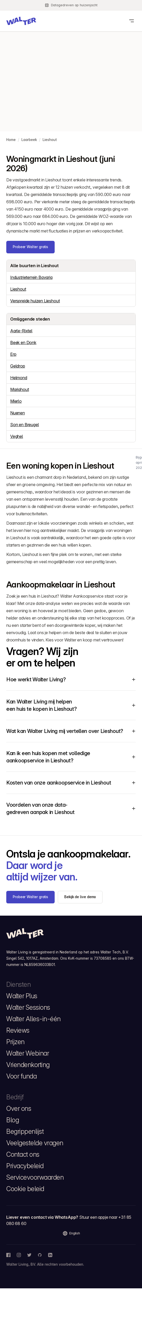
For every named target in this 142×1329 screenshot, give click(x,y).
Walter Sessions (28, 1007)
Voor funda (21, 1076)
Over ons (18, 1108)
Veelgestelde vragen (34, 1143)
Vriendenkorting (28, 1065)
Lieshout (18, 289)
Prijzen (15, 1042)
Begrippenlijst (25, 1131)
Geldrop (17, 366)
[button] (21, 21)
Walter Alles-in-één (33, 1019)
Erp (13, 354)
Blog (12, 1120)
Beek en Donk (23, 342)
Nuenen (17, 412)
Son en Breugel (24, 424)
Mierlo (16, 401)
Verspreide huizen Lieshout (35, 300)
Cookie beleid (25, 1189)
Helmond (18, 377)
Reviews (18, 1030)
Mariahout (19, 389)
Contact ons (22, 1154)
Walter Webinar (27, 1053)
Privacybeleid (25, 1166)
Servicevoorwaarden (35, 1177)
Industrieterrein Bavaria (31, 277)
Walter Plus (21, 996)
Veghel (16, 436)
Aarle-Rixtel (21, 330)
